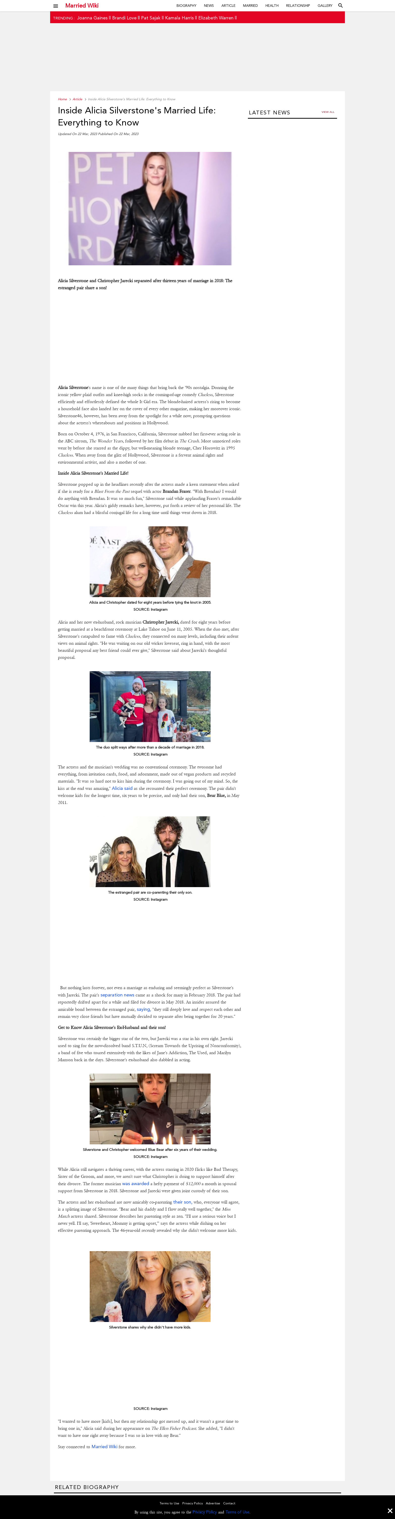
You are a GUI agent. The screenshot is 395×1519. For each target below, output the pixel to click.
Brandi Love (124, 17)
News (209, 6)
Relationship (298, 6)
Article (228, 6)
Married (250, 6)
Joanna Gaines (92, 17)
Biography (186, 6)
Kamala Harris (179, 17)
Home (62, 99)
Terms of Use (237, 1512)
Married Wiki (81, 5)
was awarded (135, 1183)
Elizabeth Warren (216, 17)
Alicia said (122, 788)
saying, (143, 1009)
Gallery (325, 6)
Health (272, 6)
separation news (117, 994)
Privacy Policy (204, 1512)
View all (328, 112)
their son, (182, 1202)
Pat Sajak (150, 17)
